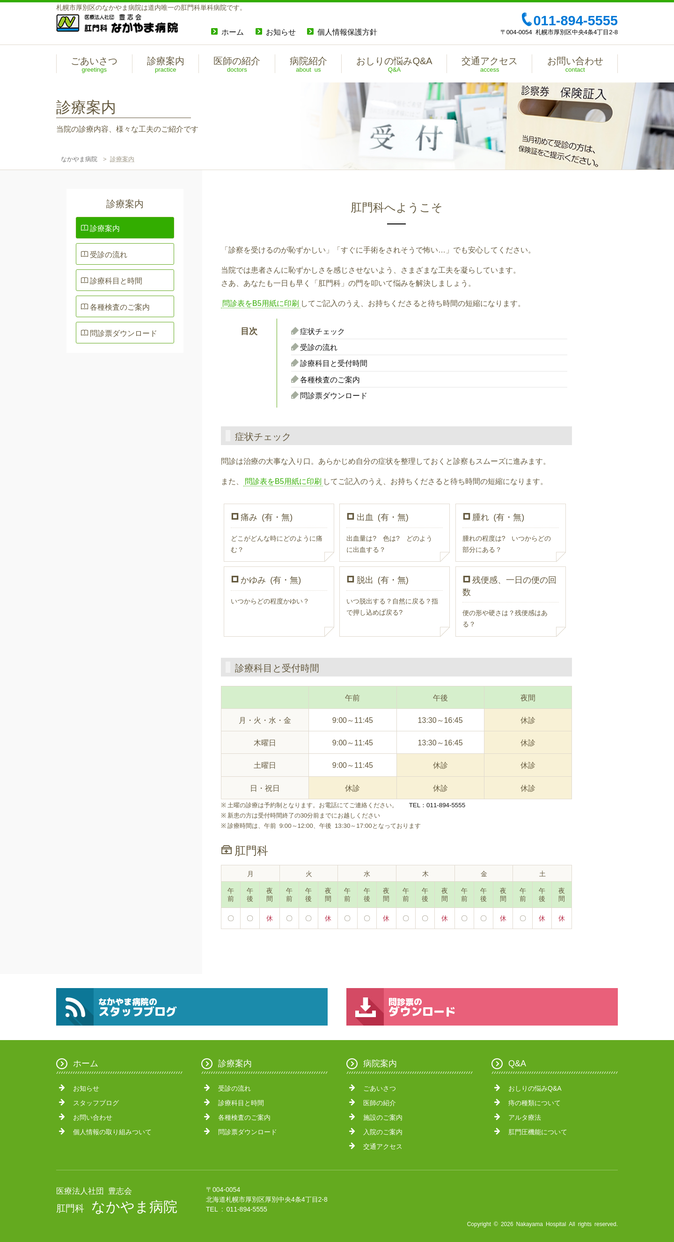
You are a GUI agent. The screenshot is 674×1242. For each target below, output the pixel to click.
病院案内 (380, 1062)
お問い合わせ (92, 1117)
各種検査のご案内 (120, 306)
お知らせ (281, 31)
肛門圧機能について (537, 1131)
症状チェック (322, 331)
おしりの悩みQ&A (535, 1088)
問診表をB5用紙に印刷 (260, 302)
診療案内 (105, 227)
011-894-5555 (569, 19)
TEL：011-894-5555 (437, 805)
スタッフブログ (96, 1102)
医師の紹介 (379, 1102)
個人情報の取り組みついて (112, 1131)
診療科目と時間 (116, 280)
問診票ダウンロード (123, 332)
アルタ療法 (524, 1117)
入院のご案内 (383, 1131)
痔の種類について (534, 1102)
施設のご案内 (383, 1117)
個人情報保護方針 (347, 31)
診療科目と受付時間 (333, 362)
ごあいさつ (379, 1088)
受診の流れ (108, 254)
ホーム (232, 31)
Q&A (517, 1062)
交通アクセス (383, 1146)
